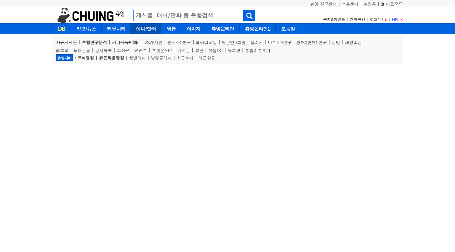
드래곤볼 (82, 50)
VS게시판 (154, 42)
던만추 (141, 50)
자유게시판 (66, 42)
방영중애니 (161, 58)
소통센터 (350, 4)
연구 (186, 42)
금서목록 (103, 50)
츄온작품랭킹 (111, 58)
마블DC (215, 50)
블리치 (256, 42)
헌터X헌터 (306, 42)
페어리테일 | (209, 42)
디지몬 (184, 50)
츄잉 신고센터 (323, 4)
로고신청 (378, 19)
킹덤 (336, 42)
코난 (199, 50)
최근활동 (207, 58)
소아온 (123, 50)
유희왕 (234, 50)
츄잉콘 (369, 4)
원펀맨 (228, 42)
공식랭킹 (85, 58)
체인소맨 (353, 42)
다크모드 (391, 4)
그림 (241, 42)
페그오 (62, 50)
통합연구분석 (94, 42)
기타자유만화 (126, 42)
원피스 (173, 42)
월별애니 (137, 58)
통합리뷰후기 (257, 50)
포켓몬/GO (162, 50)
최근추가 (185, 58)
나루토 (274, 42)
